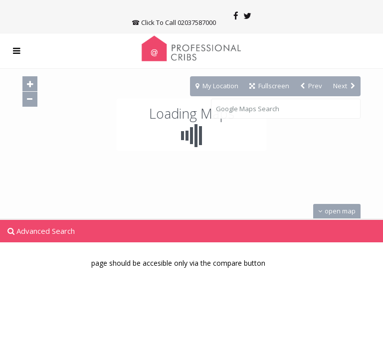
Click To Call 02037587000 (178, 22)
